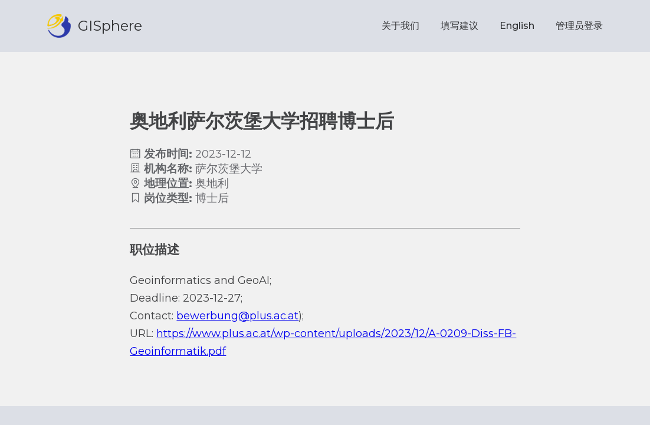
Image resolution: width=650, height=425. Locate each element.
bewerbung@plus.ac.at (237, 315)
